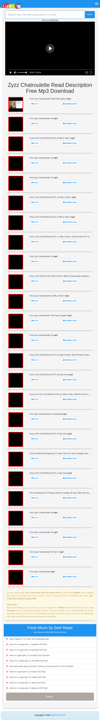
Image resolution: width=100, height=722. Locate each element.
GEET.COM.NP (58, 715)
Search (90, 14)
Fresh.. (50, 696)
